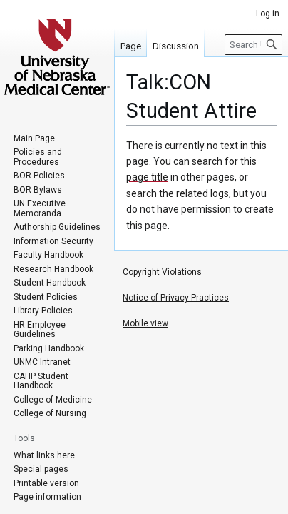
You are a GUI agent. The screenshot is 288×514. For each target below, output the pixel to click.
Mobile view (145, 323)
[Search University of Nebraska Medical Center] (253, 44)
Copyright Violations (162, 272)
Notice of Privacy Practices (176, 298)
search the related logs (177, 193)
